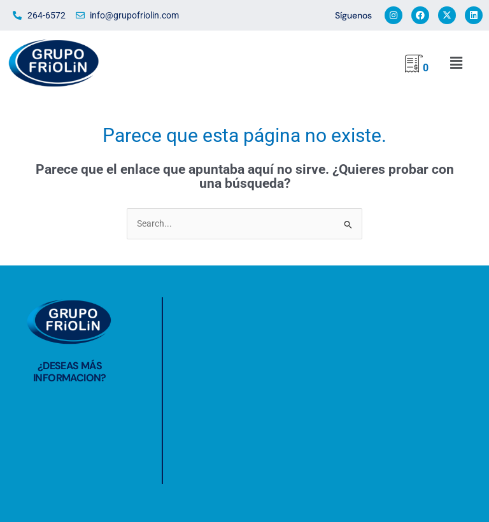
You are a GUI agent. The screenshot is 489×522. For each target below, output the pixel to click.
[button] (455, 63)
